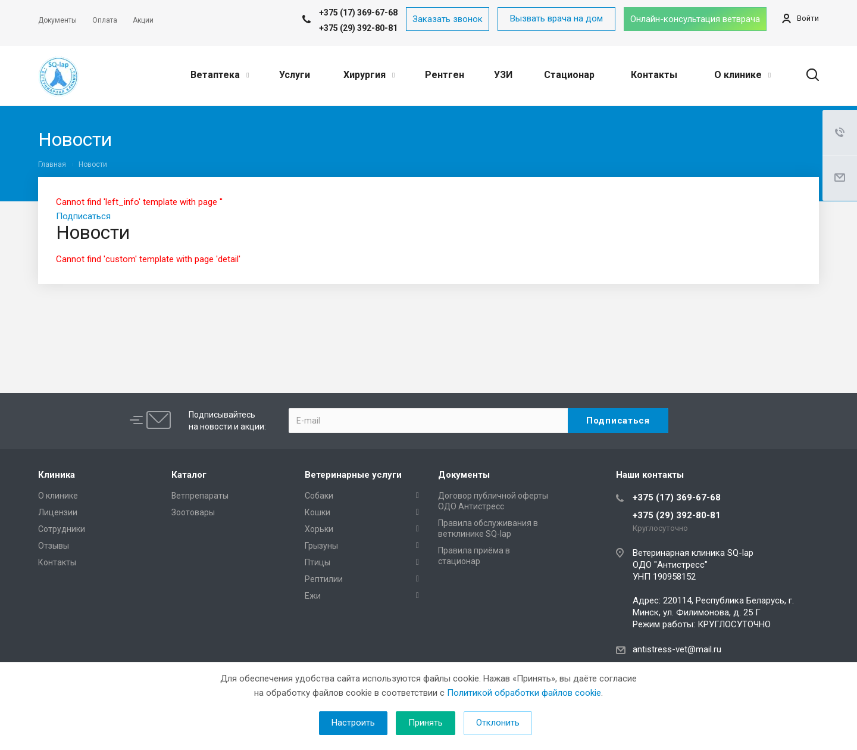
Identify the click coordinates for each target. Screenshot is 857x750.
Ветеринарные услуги (353, 474)
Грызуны (321, 545)
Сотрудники (61, 529)
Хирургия (369, 74)
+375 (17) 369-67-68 (677, 497)
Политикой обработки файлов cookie (524, 692)
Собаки (319, 495)
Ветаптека (219, 74)
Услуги (294, 74)
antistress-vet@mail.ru (677, 649)
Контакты (654, 74)
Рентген (444, 74)
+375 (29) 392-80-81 (358, 28)
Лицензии (57, 512)
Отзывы (53, 545)
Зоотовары (193, 512)
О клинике (742, 74)
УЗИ (503, 74)
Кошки (317, 512)
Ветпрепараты (200, 495)
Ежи (313, 595)
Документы (464, 474)
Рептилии (324, 579)
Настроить (353, 722)
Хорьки (319, 529)
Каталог (189, 474)
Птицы (317, 562)
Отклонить (498, 722)
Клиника (56, 474)
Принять (425, 722)
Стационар (569, 74)
